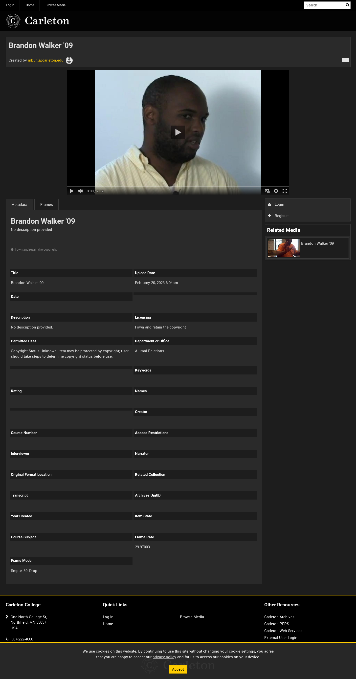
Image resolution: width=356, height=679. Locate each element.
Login (276, 204)
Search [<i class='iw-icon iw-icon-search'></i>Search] (347, 5)
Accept (178, 669)
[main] (178, 313)
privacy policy (164, 656)
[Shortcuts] (345, 59)
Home (30, 5)
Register (278, 215)
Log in (10, 5)
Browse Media (55, 5)
